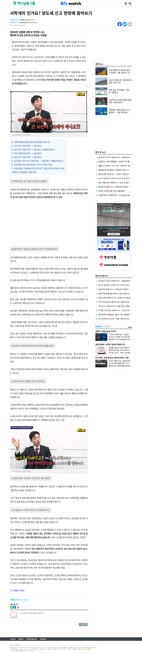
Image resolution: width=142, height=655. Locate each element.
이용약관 (20, 639)
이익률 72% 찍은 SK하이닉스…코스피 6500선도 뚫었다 (119, 310)
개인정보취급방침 (31, 639)
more (130, 327)
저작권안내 (43, 639)
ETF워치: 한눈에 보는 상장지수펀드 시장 (112, 357)
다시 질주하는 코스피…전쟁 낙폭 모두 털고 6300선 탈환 (119, 318)
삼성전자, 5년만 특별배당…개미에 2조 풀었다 (115, 161)
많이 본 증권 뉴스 (101, 275)
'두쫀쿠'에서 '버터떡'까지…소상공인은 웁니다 (115, 195)
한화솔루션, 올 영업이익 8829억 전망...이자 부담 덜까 (118, 170)
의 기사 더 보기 (19, 599)
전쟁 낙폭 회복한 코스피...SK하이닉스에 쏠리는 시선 (117, 297)
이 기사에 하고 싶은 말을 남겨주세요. (52, 616)
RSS (89, 649)
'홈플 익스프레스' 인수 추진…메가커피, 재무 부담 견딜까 (119, 165)
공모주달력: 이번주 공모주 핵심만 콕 (110, 344)
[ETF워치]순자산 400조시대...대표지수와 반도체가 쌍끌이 (119, 302)
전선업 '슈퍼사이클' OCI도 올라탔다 (111, 191)
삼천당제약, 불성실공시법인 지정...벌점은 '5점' (115, 314)
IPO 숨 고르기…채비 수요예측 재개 (121, 352)
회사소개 (12, 639)
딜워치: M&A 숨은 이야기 (105, 331)
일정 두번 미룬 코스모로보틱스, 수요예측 (123, 350)
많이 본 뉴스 (100, 152)
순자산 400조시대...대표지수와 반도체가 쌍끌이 (125, 361)
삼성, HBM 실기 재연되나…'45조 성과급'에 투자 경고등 (119, 182)
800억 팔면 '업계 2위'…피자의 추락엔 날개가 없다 (117, 174)
